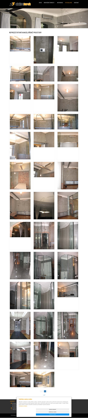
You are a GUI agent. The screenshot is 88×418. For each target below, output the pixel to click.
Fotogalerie (68, 2)
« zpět (44, 395)
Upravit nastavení (44, 414)
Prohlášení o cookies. (23, 411)
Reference (60, 2)
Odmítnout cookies (54, 414)
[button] (6, 16)
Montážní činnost (49, 2)
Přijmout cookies (64, 414)
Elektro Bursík (16, 415)
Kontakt (76, 2)
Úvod (40, 2)
